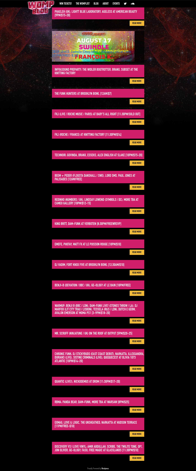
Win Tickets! (66, 3)
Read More (136, 23)
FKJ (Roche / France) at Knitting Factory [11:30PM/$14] (88, 134)
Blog (96, 3)
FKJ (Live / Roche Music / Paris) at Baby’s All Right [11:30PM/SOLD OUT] (97, 114)
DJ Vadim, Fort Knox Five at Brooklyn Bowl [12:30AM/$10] (89, 265)
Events (116, 3)
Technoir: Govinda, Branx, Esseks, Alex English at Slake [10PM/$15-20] (98, 155)
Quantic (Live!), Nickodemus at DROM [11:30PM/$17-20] (87, 381)
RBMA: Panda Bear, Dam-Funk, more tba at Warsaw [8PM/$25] (92, 402)
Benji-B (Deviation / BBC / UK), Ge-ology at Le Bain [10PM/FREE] (93, 285)
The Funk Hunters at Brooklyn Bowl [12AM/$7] (83, 93)
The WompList (83, 3)
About (106, 3)
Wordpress (105, 468)
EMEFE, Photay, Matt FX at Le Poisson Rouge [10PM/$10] (88, 244)
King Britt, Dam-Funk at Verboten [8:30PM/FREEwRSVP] (88, 224)
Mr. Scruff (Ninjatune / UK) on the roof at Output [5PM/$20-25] (93, 333)
